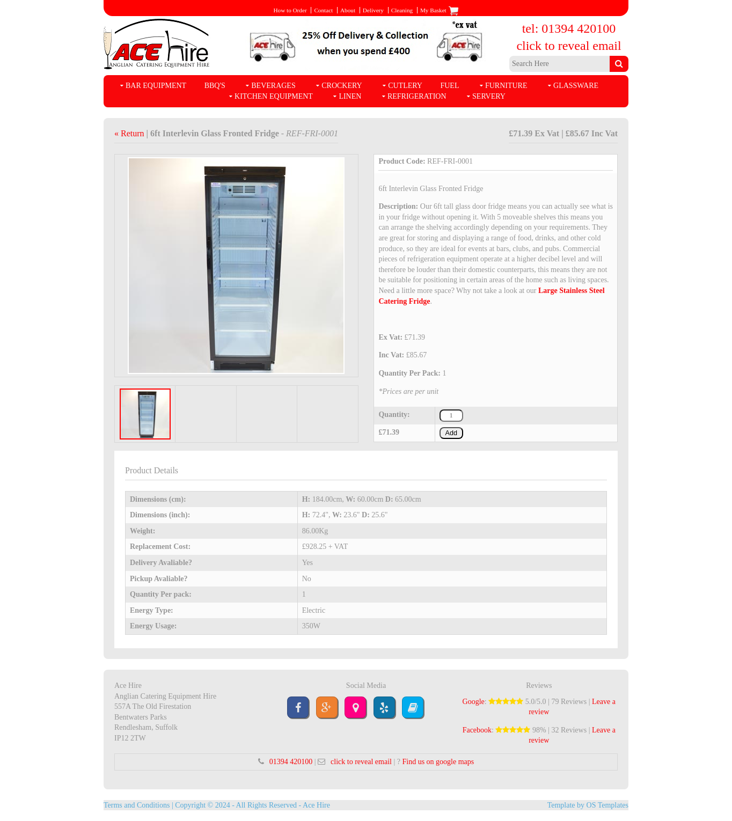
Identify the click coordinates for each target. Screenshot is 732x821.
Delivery (373, 10)
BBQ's (214, 86)
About (347, 10)
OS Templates (607, 805)
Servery (489, 96)
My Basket (439, 10)
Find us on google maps (438, 762)
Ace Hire (316, 805)
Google (474, 702)
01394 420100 (291, 762)
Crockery (341, 86)
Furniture (506, 86)
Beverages (273, 86)
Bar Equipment (156, 86)
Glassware (575, 86)
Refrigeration (416, 96)
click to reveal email (568, 46)
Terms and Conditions (137, 805)
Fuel (449, 86)
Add (451, 433)
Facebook (477, 730)
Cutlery (405, 86)
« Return (130, 133)
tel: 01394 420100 (569, 28)
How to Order (289, 10)
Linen (350, 96)
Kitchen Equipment (274, 96)
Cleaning (402, 10)
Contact (323, 10)
